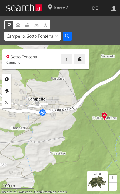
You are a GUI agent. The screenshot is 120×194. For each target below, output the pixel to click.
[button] (113, 179)
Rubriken (6, 79)
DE (95, 8)
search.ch (10, 192)
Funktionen (6, 102)
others (62, 192)
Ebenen (6, 91)
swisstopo (25, 192)
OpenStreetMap (45, 192)
